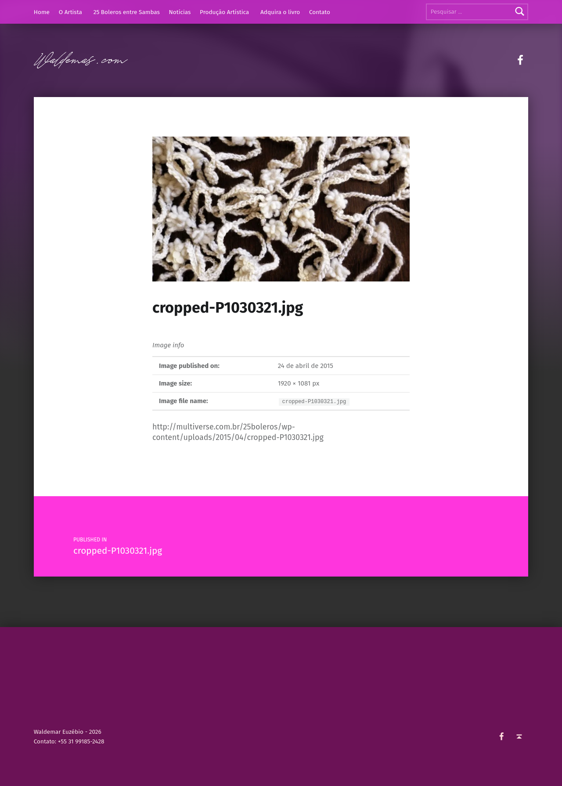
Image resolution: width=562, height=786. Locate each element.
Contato (319, 12)
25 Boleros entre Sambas (127, 12)
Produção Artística (224, 12)
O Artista (70, 12)
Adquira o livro (280, 12)
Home (42, 12)
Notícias (180, 12)
